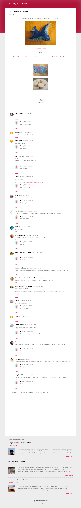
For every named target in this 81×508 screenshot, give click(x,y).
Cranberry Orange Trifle (18, 480)
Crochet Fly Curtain (16, 461)
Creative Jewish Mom (23, 56)
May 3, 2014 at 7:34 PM (28, 140)
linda (16, 316)
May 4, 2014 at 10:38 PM (35, 268)
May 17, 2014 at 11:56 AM (27, 348)
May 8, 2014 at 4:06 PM (25, 300)
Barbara (17, 300)
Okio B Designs (19, 113)
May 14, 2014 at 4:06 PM (23, 342)
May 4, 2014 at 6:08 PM (32, 235)
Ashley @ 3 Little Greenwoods (23, 286)
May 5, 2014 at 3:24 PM (49, 278)
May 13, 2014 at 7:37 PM (27, 306)
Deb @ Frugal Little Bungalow (23, 252)
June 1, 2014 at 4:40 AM (34, 375)
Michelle (17, 132)
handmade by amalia (20, 324)
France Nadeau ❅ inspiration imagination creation (29, 278)
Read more (69, 456)
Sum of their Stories (20, 211)
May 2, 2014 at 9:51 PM (25, 132)
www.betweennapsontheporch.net (40, 48)
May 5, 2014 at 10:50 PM (27, 200)
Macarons (65, 56)
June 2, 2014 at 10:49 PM (27, 381)
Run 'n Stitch (18, 140)
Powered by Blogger (40, 500)
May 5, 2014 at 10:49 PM (27, 185)
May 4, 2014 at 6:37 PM (37, 252)
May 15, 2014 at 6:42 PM (25, 359)
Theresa (17, 359)
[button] (72, 11)
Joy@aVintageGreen (20, 235)
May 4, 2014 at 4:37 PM (25, 227)
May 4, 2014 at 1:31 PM (32, 211)
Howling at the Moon (18, 3)
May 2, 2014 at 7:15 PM (29, 113)
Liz (20, 121)
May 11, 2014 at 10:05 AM (32, 324)
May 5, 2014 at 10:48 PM (27, 121)
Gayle (16, 195)
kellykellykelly (44, 503)
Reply (16, 129)
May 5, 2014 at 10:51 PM (27, 242)
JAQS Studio (48, 59)
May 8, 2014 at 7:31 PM (23, 316)
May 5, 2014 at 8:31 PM (38, 286)
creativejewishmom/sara (22, 268)
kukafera (17, 227)
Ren (16, 342)
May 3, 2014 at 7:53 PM (27, 156)
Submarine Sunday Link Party (35, 182)
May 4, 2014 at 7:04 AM (24, 195)
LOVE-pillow (55, 56)
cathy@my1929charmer (21, 375)
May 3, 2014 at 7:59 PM (27, 176)
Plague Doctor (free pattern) (20, 443)
